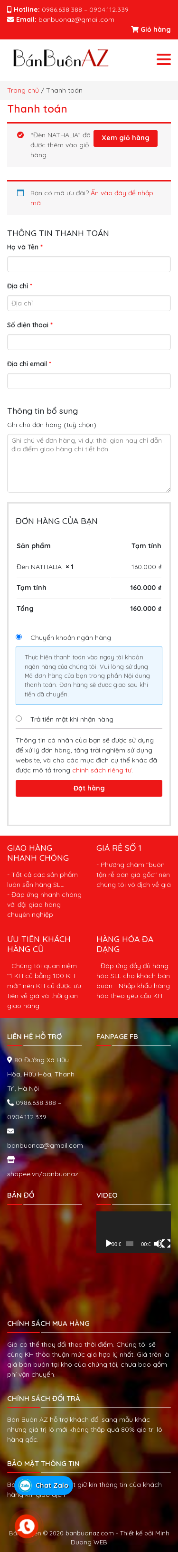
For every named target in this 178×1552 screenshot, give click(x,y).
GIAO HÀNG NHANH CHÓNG (38, 852)
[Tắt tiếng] (158, 1243)
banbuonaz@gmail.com (45, 1145)
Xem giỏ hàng (126, 137)
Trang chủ (23, 90)
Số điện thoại (30, 325)
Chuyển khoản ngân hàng (70, 637)
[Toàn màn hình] (166, 1243)
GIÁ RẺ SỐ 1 (118, 847)
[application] (133, 1232)
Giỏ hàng (151, 29)
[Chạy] (108, 1243)
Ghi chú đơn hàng (51, 424)
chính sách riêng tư (101, 770)
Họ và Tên (25, 247)
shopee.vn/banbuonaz (42, 1174)
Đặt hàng (89, 788)
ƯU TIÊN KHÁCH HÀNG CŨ (39, 943)
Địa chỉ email (29, 364)
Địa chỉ (19, 286)
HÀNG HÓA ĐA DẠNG (124, 943)
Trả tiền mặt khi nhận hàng (71, 719)
